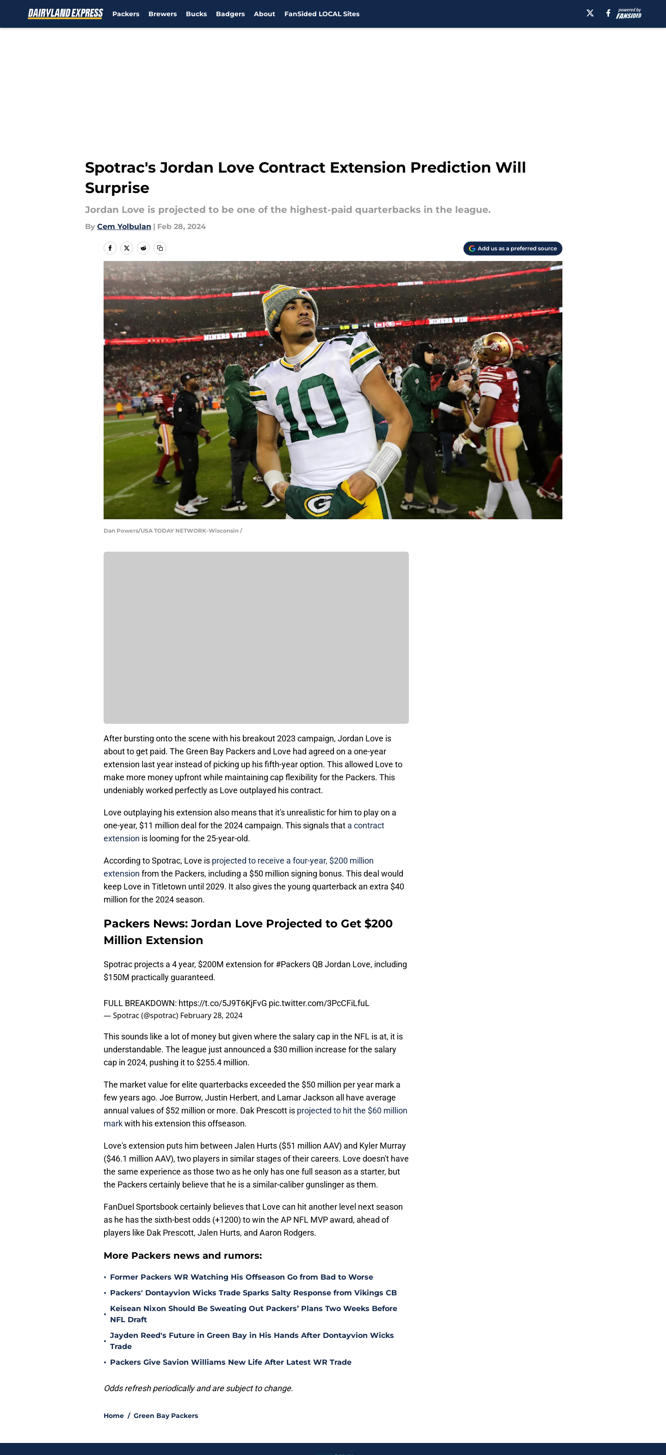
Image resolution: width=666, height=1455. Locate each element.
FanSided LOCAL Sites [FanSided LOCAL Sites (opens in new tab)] (321, 14)
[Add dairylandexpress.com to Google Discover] (512, 248)
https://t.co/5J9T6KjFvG (223, 1003)
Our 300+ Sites (439, 1380)
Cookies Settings (345, 1414)
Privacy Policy (251, 1397)
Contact (328, 1380)
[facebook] (608, 13)
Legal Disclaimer (533, 1397)
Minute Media (77, 1438)
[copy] (160, 248)
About (264, 14)
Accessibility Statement (145, 1414)
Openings (243, 1380)
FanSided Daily (530, 1380)
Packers (125, 14)
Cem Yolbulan (124, 226)
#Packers (293, 964)
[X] (590, 13)
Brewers (162, 14)
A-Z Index (243, 1414)
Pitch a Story (125, 1397)
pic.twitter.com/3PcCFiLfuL (319, 1003)
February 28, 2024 (211, 1015)
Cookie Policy (437, 1397)
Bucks (196, 14)
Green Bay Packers (166, 1315)
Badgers (230, 14)
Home (114, 1315)
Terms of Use (338, 1397)
